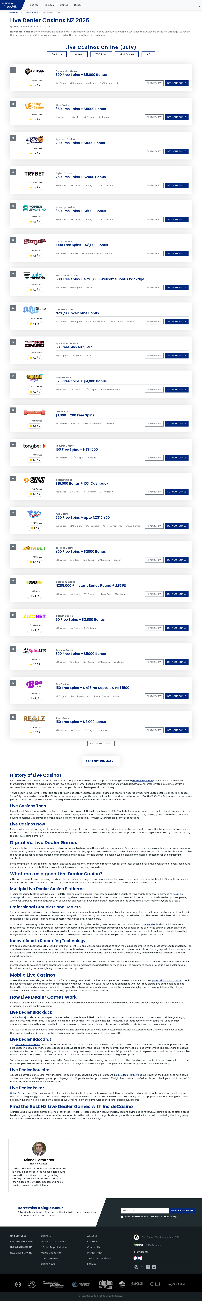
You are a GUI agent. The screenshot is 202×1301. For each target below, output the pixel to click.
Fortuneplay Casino (67, 71)
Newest (78, 54)
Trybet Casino (64, 173)
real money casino (142, 780)
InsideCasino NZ (16, 12)
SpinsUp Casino (65, 650)
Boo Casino (62, 684)
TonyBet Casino (65, 445)
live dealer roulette (128, 1075)
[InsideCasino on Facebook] (142, 1267)
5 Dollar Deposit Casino (54, 1247)
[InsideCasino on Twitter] (154, 1267)
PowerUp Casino (65, 207)
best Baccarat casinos (27, 1044)
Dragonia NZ (63, 411)
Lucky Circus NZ (65, 241)
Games (64, 5)
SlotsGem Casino (65, 581)
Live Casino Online (21, 1247)
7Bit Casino (62, 513)
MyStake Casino (65, 309)
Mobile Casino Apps (52, 1252)
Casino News (48, 1264)
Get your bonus (176, 83)
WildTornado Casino (67, 275)
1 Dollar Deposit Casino (53, 1241)
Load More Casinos (101, 743)
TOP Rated (101, 54)
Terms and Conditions (99, 1258)
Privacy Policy (94, 1252)
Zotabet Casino (65, 547)
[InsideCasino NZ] (12, 5)
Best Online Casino (21, 1241)
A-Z (148, 54)
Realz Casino (63, 718)
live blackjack (22, 1017)
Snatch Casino (64, 377)
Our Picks (57, 54)
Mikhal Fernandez (39, 1160)
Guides (78, 5)
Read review (154, 83)
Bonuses (49, 5)
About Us (92, 1236)
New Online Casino (21, 1252)
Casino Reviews (49, 1258)
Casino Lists (47, 1236)
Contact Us (93, 1247)
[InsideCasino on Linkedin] (148, 1267)
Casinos (34, 5)
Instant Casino (64, 479)
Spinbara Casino (65, 139)
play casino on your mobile (167, 980)
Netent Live (149, 924)
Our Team (92, 1241)
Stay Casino (63, 105)
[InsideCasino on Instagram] (136, 1267)
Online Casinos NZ (33, 12)
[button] (198, 5)
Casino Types (18, 1236)
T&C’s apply (172, 1217)
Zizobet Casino (64, 616)
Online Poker (17, 1093)
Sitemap (92, 1264)
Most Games (127, 54)
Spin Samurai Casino (67, 343)
